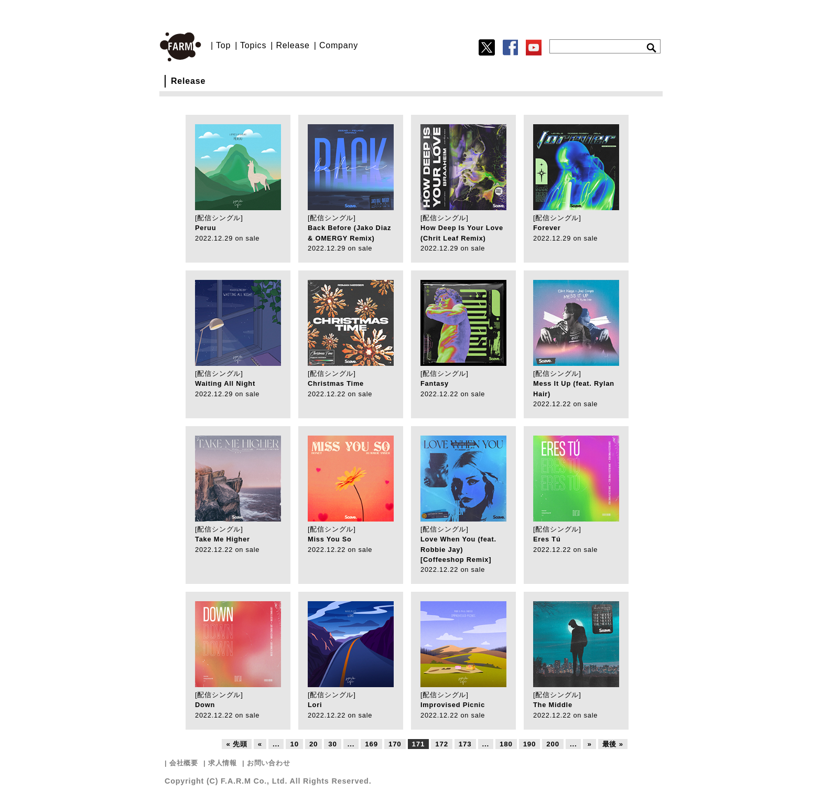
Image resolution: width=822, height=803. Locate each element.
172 (441, 744)
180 (506, 744)
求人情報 (222, 763)
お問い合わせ (268, 763)
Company (338, 45)
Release (292, 45)
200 (552, 744)
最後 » (612, 744)
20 (313, 744)
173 (465, 744)
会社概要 (183, 763)
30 (332, 744)
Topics (253, 45)
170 (395, 744)
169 (371, 744)
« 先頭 (236, 744)
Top (223, 45)
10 (294, 744)
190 (529, 744)
